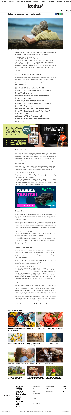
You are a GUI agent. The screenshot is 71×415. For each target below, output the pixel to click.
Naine (41, 11)
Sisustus (12, 11)
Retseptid (31, 11)
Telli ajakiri (48, 388)
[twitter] (58, 14)
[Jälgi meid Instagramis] (68, 11)
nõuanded (39, 304)
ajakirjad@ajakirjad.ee (35, 411)
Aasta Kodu (57, 11)
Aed (17, 11)
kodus (31, 304)
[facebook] (56, 14)
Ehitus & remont (23, 11)
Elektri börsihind (49, 391)
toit (29, 304)
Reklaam (64, 386)
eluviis (45, 304)
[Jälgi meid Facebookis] (70, 11)
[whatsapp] (60, 14)
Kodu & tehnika (4, 11)
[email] (62, 14)
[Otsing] (66, 11)
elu (43, 304)
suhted (35, 304)
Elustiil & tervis (48, 11)
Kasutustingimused (50, 386)
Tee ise (37, 11)
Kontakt (64, 388)
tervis (25, 304)
